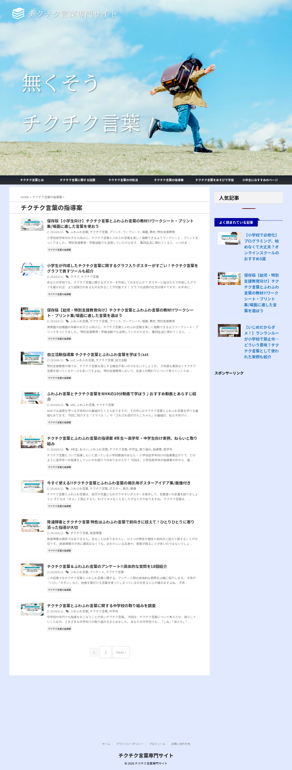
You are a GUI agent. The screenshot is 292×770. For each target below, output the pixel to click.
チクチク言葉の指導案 (169, 180)
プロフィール (157, 744)
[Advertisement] (248, 440)
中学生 (152, 477)
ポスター (134, 528)
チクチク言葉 (119, 233)
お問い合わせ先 (180, 744)
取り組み (163, 477)
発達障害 (116, 578)
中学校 (133, 666)
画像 (151, 528)
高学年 (184, 477)
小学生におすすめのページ (260, 180)
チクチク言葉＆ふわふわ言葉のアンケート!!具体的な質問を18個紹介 (126, 616)
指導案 (174, 477)
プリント (134, 233)
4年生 (96, 477)
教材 (169, 233)
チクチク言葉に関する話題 (77, 180)
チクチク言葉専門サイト (146, 755)
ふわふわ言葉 (101, 233)
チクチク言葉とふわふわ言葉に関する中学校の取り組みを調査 (121, 660)
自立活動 (139, 377)
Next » (120, 710)
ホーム (106, 744)
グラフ (97, 283)
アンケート (118, 622)
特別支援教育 (182, 233)
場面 (162, 233)
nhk (95, 427)
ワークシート (150, 233)
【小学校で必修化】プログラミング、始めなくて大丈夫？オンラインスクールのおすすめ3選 (261, 246)
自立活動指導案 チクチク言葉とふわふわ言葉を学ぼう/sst (117, 371)
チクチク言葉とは (32, 180)
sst (94, 377)
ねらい (106, 477)
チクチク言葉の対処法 (123, 180)
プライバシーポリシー (129, 744)
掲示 (144, 528)
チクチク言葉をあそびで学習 (214, 180)
